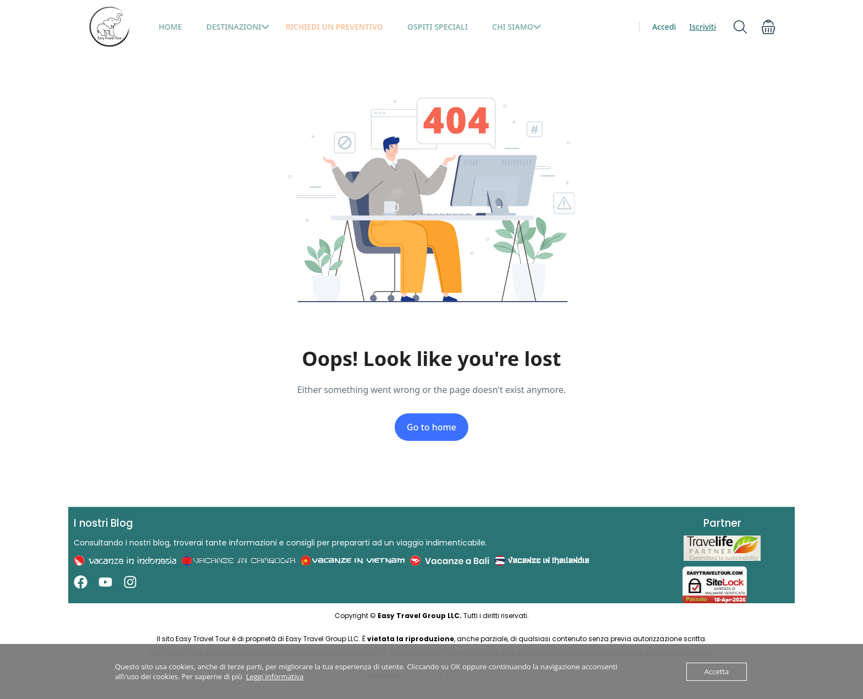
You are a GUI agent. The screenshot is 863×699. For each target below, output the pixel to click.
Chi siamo (517, 26)
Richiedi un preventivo (334, 26)
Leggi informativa (275, 676)
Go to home (431, 427)
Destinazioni (238, 26)
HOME (170, 26)
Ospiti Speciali (437, 26)
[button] (768, 26)
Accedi (664, 26)
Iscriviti (702, 26)
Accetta (716, 671)
